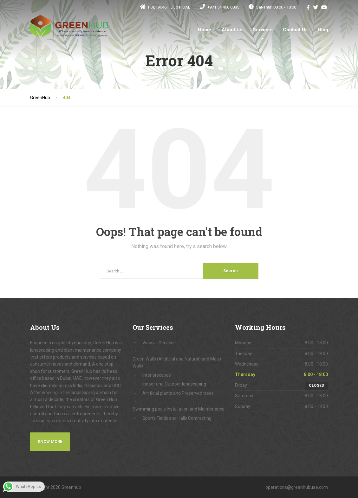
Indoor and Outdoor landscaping (174, 383)
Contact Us (295, 30)
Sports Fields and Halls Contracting (177, 418)
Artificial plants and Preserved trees (178, 393)
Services (262, 30)
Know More (50, 441)
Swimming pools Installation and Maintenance (179, 409)
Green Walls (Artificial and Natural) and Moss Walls (177, 362)
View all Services (159, 342)
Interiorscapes (156, 375)
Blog (323, 30)
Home (204, 30)
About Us (232, 30)
